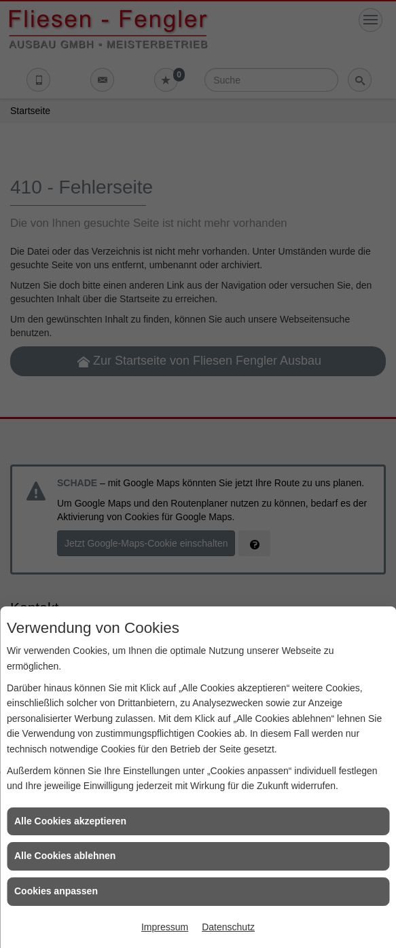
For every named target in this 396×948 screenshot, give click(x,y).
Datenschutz (228, 927)
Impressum (164, 927)
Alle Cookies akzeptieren (70, 821)
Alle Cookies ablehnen (64, 855)
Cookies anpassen (56, 891)
